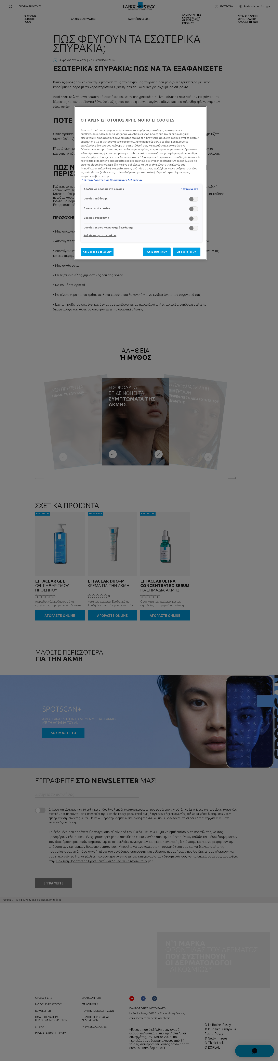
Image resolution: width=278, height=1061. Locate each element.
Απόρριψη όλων (157, 251)
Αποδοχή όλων (186, 251)
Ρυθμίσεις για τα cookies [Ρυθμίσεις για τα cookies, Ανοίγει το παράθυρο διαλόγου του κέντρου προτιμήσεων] (100, 235)
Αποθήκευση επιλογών (97, 251)
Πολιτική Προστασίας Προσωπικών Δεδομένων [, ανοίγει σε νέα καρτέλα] (112, 180)
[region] (141, 183)
